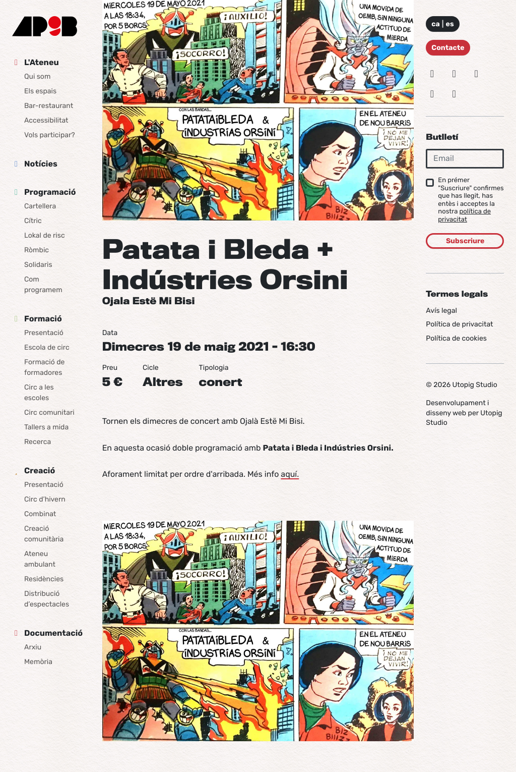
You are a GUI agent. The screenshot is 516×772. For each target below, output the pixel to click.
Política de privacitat (459, 324)
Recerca (37, 441)
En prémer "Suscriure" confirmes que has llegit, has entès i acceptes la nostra (470, 200)
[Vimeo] (432, 94)
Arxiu (32, 647)
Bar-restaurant (48, 105)
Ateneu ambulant (39, 559)
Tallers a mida (46, 427)
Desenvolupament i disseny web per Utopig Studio (464, 413)
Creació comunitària (43, 533)
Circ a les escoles (39, 392)
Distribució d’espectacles (46, 599)
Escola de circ (47, 347)
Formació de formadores (44, 367)
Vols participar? (49, 135)
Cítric (33, 220)
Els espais (40, 91)
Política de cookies (456, 338)
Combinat (40, 514)
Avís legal (441, 310)
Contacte (447, 47)
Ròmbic (36, 250)
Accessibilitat (46, 120)
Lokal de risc (44, 235)
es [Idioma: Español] (450, 24)
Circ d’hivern (45, 499)
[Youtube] (454, 94)
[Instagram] (432, 74)
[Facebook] (476, 74)
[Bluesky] (454, 74)
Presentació (43, 332)
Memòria (38, 661)
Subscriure (465, 241)
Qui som (37, 76)
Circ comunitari (49, 412)
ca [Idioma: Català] (435, 24)
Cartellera (40, 206)
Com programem (43, 284)
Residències (43, 579)
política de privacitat (464, 216)
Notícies (40, 164)
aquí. (290, 474)
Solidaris (38, 264)
